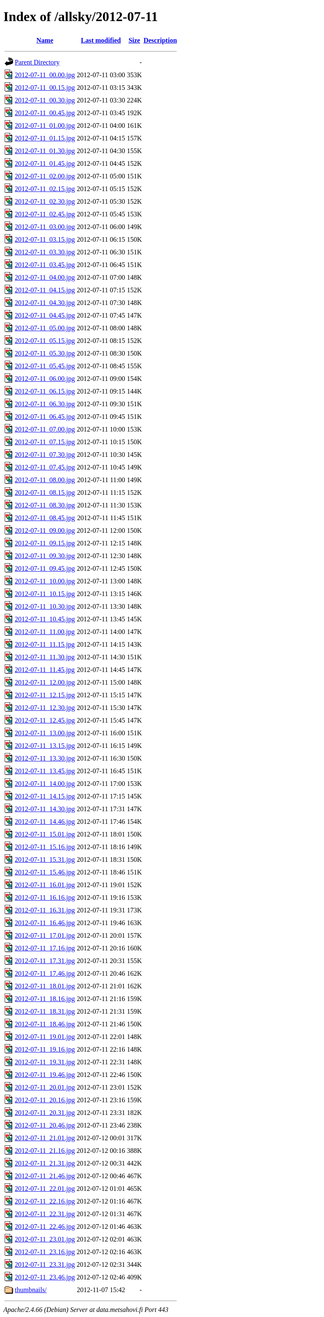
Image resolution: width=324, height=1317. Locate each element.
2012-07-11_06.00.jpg (45, 378)
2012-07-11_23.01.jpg (45, 1239)
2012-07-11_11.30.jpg (45, 657)
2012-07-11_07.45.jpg (45, 467)
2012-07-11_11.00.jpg (45, 631)
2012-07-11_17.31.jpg (45, 960)
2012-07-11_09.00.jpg (45, 530)
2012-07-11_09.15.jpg (45, 543)
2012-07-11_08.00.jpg (45, 479)
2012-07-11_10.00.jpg (45, 581)
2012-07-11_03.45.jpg (45, 264)
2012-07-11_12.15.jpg (45, 695)
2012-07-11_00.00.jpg (45, 74)
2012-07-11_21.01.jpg (45, 1138)
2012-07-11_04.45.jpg (45, 315)
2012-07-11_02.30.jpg (45, 201)
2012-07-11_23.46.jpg (45, 1277)
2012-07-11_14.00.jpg (45, 783)
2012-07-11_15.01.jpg (45, 834)
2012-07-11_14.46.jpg (45, 821)
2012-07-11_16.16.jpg (45, 897)
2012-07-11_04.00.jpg (45, 277)
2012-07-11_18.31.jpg (45, 1011)
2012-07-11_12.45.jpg (45, 720)
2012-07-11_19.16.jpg (45, 1049)
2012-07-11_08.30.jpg (45, 505)
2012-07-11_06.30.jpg (45, 404)
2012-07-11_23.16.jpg (45, 1251)
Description (160, 40)
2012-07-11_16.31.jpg (45, 910)
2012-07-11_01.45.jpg (45, 163)
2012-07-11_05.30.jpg (45, 353)
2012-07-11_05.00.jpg (45, 328)
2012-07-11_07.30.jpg (45, 454)
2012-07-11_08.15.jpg (45, 492)
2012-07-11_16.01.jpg (45, 884)
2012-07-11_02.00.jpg (45, 176)
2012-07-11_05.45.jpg (45, 366)
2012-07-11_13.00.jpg (45, 733)
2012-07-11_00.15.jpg (45, 87)
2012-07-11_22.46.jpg (45, 1226)
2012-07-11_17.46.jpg (45, 973)
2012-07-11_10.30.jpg (45, 606)
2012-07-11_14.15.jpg (45, 796)
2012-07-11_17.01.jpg (45, 935)
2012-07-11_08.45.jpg (45, 517)
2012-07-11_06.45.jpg (45, 416)
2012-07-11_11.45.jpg (45, 669)
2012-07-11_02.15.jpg (45, 188)
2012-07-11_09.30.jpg (45, 555)
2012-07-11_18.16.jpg (45, 998)
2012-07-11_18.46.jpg (45, 1024)
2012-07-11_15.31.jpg (45, 859)
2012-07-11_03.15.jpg (45, 239)
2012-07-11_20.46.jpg (45, 1125)
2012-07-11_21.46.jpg (45, 1175)
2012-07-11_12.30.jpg (45, 707)
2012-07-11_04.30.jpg (45, 302)
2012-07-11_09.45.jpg (45, 568)
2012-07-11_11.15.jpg (45, 644)
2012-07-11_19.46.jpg (45, 1074)
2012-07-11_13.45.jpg (45, 771)
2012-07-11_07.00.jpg (45, 429)
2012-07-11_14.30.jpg (45, 808)
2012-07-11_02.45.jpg (45, 214)
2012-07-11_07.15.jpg (45, 441)
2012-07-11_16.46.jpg (45, 922)
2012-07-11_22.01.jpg (45, 1188)
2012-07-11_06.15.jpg (45, 391)
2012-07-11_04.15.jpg (45, 290)
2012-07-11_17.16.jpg (45, 948)
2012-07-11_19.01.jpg (45, 1036)
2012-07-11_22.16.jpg (45, 1201)
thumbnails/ (31, 1289)
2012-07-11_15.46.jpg (45, 872)
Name (44, 40)
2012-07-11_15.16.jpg (45, 846)
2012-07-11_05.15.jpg (45, 340)
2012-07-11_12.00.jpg (45, 682)
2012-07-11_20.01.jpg (45, 1087)
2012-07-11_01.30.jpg (45, 150)
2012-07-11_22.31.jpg (45, 1213)
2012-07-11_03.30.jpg (45, 252)
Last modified (101, 40)
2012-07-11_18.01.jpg (45, 986)
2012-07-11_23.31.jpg (45, 1264)
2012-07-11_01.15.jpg (45, 138)
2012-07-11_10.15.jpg (45, 593)
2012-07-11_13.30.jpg (45, 758)
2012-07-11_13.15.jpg (45, 745)
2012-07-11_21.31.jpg (45, 1163)
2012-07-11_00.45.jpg (45, 112)
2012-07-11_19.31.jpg (45, 1062)
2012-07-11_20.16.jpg (45, 1100)
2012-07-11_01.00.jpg (45, 125)
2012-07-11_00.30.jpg (45, 100)
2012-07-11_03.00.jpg (45, 226)
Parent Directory (37, 62)
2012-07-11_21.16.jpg (45, 1150)
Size (134, 40)
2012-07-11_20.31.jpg (45, 1112)
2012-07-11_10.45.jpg (45, 619)
